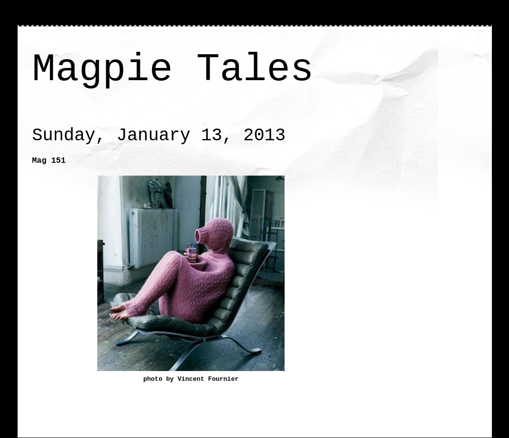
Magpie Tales (173, 69)
